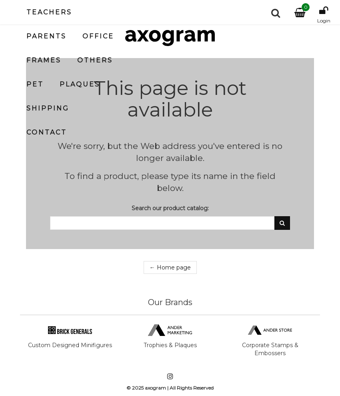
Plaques (80, 84)
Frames (43, 60)
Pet (35, 84)
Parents (46, 36)
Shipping (47, 108)
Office (98, 36)
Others (95, 60)
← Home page (170, 267)
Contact (46, 132)
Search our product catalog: (170, 208)
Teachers (49, 12)
